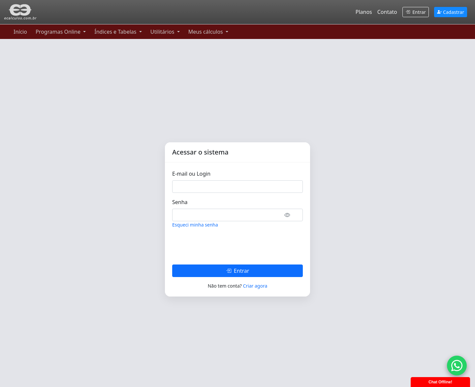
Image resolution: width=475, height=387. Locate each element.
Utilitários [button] (163, 31)
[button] (291, 214)
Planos (364, 12)
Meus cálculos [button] (206, 31)
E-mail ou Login (191, 173)
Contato (387, 12)
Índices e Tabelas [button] (116, 31)
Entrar (415, 12)
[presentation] (222, 246)
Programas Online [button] (59, 31)
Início (20, 31)
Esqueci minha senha (195, 225)
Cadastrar (450, 12)
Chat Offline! (440, 382)
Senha (180, 202)
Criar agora (255, 286)
